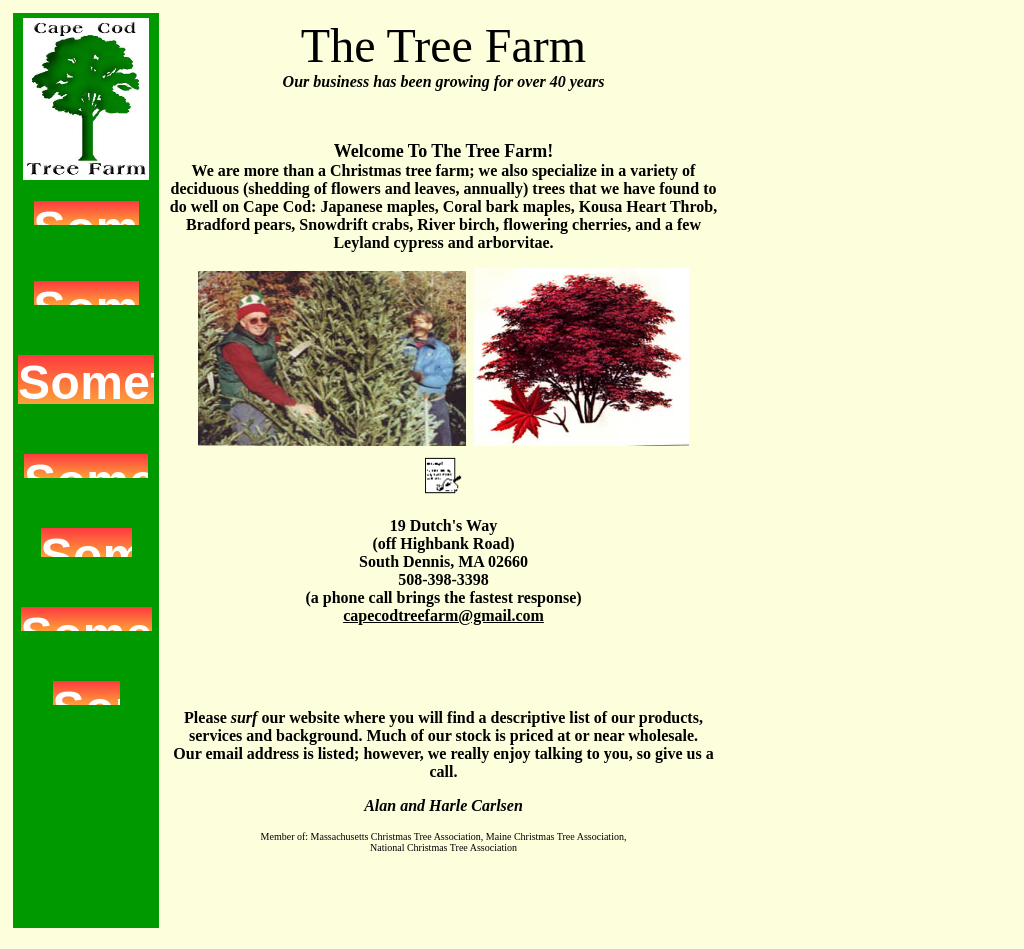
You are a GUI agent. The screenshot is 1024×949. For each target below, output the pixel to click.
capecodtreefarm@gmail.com (443, 615)
